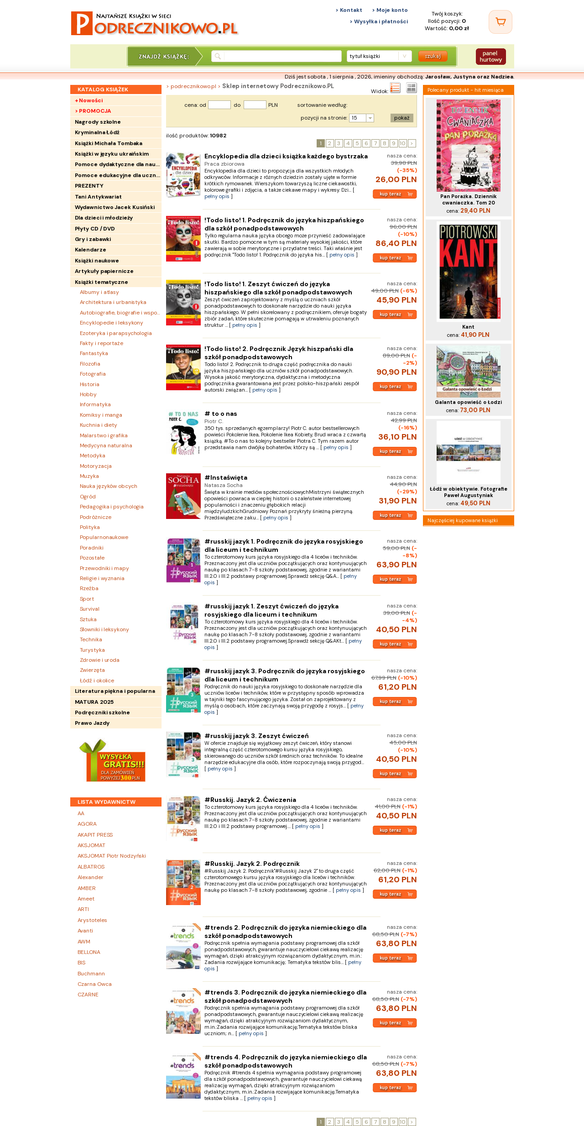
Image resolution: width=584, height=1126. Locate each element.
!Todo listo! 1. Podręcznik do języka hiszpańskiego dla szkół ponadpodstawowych (284, 224)
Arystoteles (92, 920)
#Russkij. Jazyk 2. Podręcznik (252, 863)
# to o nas (220, 413)
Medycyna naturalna (106, 445)
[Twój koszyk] (500, 22)
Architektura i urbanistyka (113, 302)
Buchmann (91, 973)
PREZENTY (89, 185)
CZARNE (88, 994)
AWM (84, 941)
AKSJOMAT (91, 845)
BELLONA (89, 952)
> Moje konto (390, 10)
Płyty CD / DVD (95, 228)
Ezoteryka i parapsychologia (116, 333)
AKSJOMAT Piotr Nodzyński (112, 855)
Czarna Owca (95, 984)
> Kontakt (348, 10)
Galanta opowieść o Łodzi (468, 402)
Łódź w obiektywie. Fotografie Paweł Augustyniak (468, 492)
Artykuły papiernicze (104, 271)
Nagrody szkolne (98, 122)
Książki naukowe (97, 260)
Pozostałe (92, 557)
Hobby (88, 394)
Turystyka (92, 650)
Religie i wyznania (102, 578)
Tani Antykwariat (98, 196)
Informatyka (95, 404)
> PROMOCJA (93, 111)
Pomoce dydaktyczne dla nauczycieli (118, 164)
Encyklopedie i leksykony (112, 322)
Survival (89, 609)
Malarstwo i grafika (104, 435)
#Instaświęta (225, 477)
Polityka (90, 527)
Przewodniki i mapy (104, 568)
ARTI (83, 909)
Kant (468, 327)
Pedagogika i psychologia (112, 506)
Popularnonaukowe (104, 537)
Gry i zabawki (93, 239)
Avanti (85, 930)
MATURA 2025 (94, 702)
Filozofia (90, 363)
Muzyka (89, 476)
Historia (89, 384)
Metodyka (92, 455)
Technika (91, 639)
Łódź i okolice (97, 680)
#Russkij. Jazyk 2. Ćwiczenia (250, 800)
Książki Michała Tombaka (109, 143)
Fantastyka (94, 353)
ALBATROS (91, 866)
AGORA (87, 823)
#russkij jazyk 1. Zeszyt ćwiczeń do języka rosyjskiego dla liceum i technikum (271, 610)
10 (403, 143)
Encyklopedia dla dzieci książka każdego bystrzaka (286, 156)
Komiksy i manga (101, 415)
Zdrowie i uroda (100, 660)
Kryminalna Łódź (97, 132)
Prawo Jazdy (92, 723)
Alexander (91, 877)
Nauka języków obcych (108, 486)
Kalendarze (90, 249)
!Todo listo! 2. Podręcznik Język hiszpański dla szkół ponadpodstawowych (278, 353)
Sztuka (88, 619)
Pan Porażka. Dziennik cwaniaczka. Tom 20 (468, 199)
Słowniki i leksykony (104, 629)
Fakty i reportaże (101, 343)
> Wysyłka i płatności (378, 21)
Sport (87, 598)
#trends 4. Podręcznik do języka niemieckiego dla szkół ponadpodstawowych (285, 1061)
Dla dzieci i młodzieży (104, 217)
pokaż (402, 117)
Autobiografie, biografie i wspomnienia (121, 312)
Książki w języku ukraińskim (112, 153)
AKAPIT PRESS (95, 834)
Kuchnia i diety (99, 425)
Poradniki (92, 547)
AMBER (87, 888)
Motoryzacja (96, 466)
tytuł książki (364, 56)
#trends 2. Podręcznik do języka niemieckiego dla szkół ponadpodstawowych (285, 931)
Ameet (86, 898)
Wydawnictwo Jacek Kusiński (115, 207)
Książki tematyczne (101, 282)
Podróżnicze (95, 517)
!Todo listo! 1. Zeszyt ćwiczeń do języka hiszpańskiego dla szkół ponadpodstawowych (278, 288)
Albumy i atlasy (100, 292)
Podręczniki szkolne (102, 712)
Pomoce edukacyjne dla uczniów (118, 175)
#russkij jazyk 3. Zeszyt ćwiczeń (256, 736)
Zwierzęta (92, 670)
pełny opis (216, 196)
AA (81, 813)
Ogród (88, 496)
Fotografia (93, 373)
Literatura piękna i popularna (115, 691)
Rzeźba (89, 588)
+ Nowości (89, 100)
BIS (82, 962)
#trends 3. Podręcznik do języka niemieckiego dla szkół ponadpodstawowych (285, 996)
